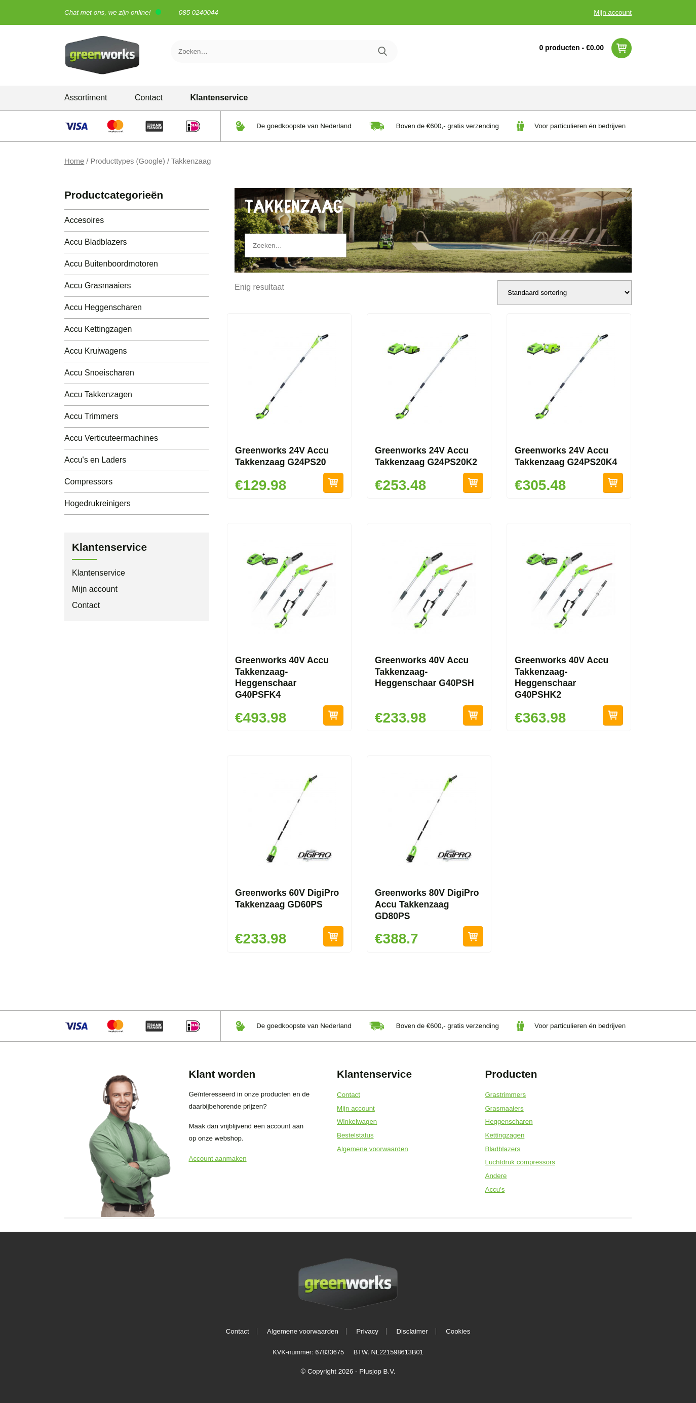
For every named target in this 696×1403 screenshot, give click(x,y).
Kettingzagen (505, 1135)
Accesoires (84, 220)
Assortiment (85, 97)
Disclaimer (412, 1331)
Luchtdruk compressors (520, 1162)
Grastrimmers (505, 1094)
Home (74, 161)
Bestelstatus (355, 1135)
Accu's (495, 1189)
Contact (149, 97)
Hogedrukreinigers (97, 503)
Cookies (458, 1331)
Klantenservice (219, 97)
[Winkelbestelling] (564, 292)
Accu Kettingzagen (98, 329)
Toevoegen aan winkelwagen (333, 483)
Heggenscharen (509, 1121)
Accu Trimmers (91, 416)
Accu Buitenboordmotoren (111, 263)
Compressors (88, 481)
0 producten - (585, 48)
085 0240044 (198, 12)
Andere (496, 1176)
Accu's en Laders (95, 460)
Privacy (367, 1331)
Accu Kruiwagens (95, 351)
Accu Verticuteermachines (111, 438)
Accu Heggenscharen (103, 307)
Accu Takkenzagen (98, 394)
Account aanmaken (218, 1158)
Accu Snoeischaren (99, 372)
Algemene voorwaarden (372, 1149)
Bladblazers (503, 1149)
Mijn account (613, 12)
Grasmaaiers (504, 1108)
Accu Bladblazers (95, 242)
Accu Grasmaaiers (97, 285)
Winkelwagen (357, 1121)
